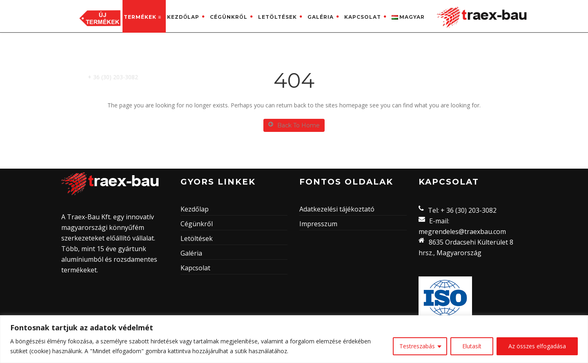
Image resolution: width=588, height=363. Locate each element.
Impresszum (318, 223)
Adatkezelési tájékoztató (336, 209)
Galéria (320, 17)
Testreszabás (417, 346)
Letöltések (277, 17)
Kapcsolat (362, 17)
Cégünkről (228, 17)
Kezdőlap (183, 17)
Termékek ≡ (142, 17)
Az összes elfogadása (537, 346)
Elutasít (471, 346)
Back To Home (294, 125)
